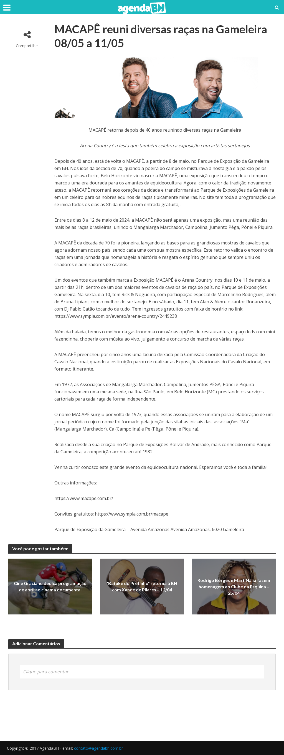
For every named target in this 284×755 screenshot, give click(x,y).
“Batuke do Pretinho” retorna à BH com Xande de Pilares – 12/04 (141, 586)
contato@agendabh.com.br (98, 748)
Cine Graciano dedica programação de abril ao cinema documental (50, 586)
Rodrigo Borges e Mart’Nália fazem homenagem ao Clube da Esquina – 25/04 (233, 587)
